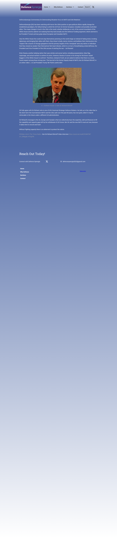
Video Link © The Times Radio (31, 134)
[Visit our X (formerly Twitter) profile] (93, 7)
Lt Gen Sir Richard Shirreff (63, 105)
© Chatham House (36, 105)
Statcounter (83, 171)
